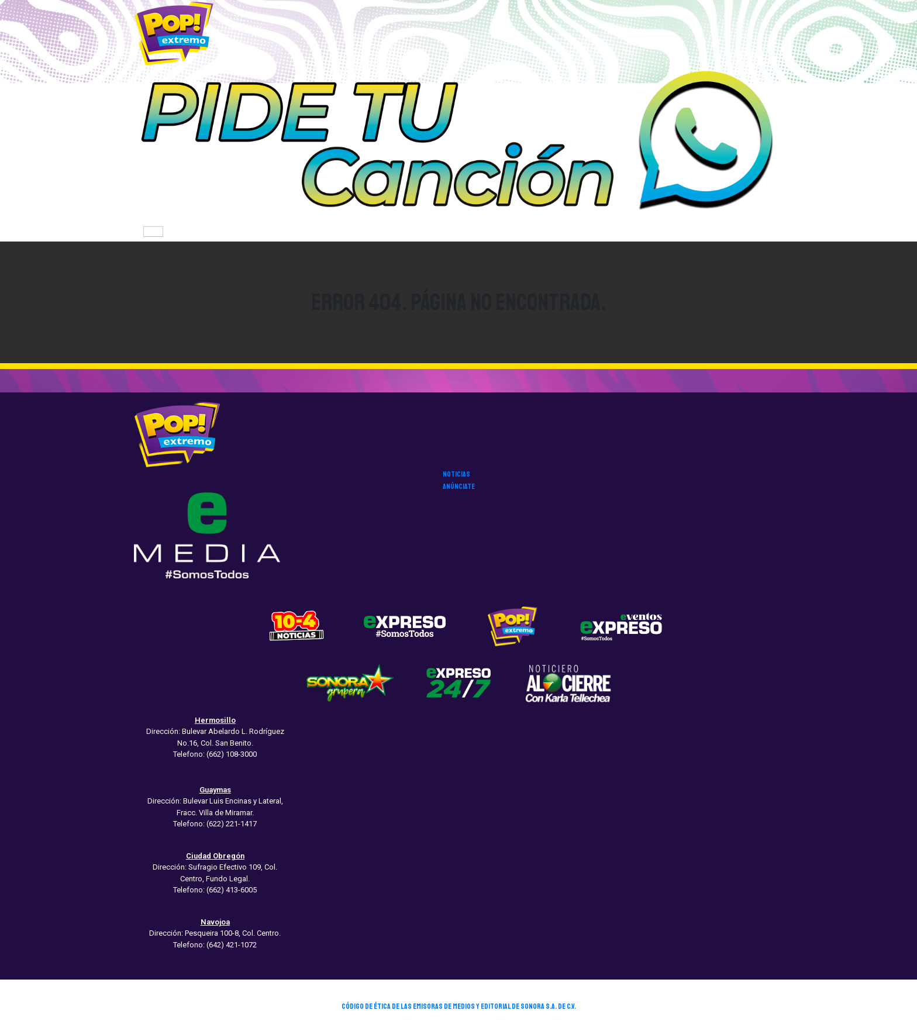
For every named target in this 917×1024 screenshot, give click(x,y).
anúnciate (459, 486)
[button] (458, 144)
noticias (456, 474)
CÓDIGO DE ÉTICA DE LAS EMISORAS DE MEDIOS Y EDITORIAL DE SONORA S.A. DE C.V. (459, 1006)
